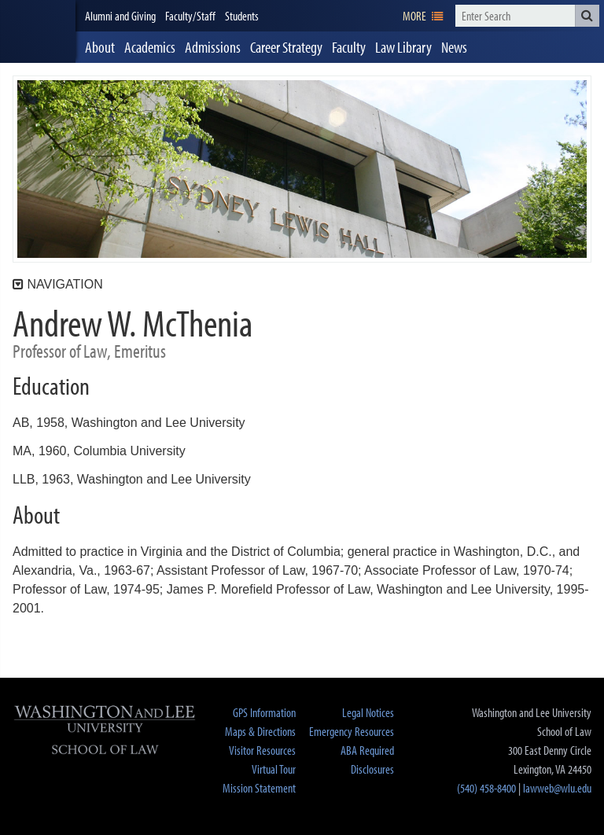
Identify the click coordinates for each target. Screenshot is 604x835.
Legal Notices (368, 712)
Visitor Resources (262, 750)
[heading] (38, 31)
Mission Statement (259, 788)
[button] (587, 16)
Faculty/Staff (190, 16)
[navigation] (422, 15)
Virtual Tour (274, 769)
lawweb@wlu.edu (557, 788)
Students (242, 16)
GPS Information (264, 712)
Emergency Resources (351, 731)
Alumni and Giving (120, 16)
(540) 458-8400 (486, 788)
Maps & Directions (260, 731)
